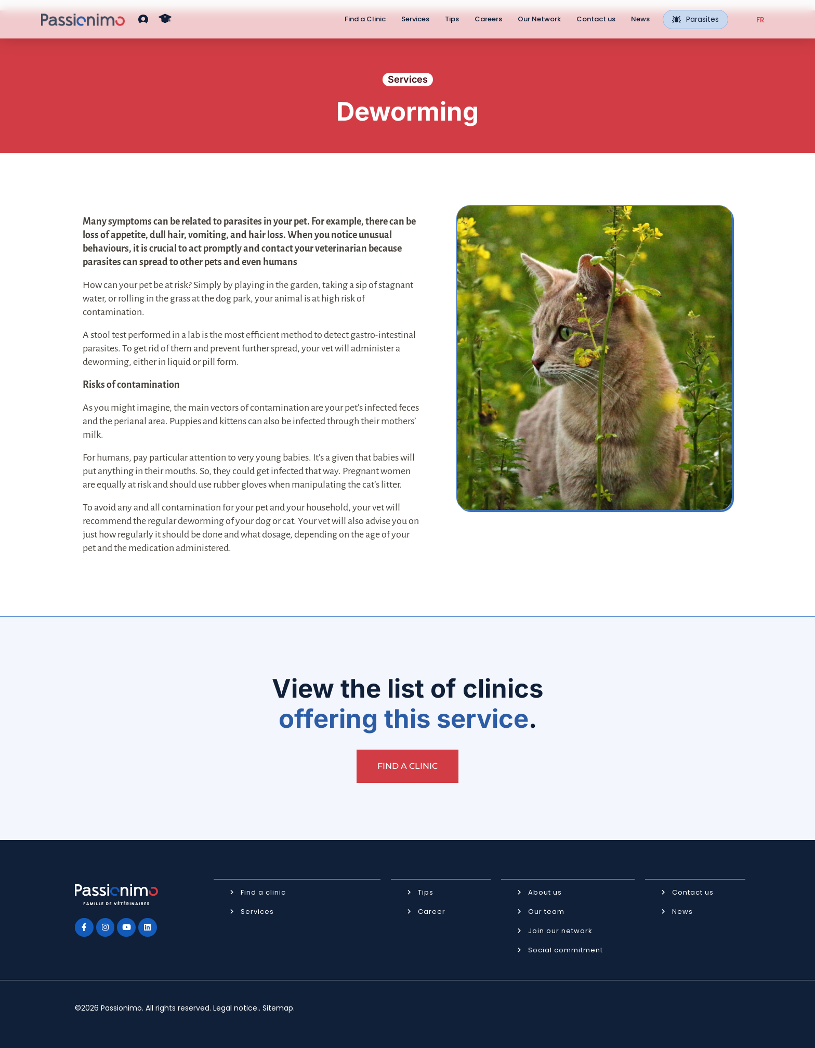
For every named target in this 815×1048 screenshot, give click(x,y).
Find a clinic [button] (263, 892)
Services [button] (257, 911)
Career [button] (431, 911)
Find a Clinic (365, 19)
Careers (488, 19)
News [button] (682, 911)
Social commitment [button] (565, 949)
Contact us (595, 19)
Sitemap (277, 1007)
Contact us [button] (693, 892)
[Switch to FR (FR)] (760, 20)
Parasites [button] (695, 19)
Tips (452, 19)
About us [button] (545, 892)
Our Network (539, 19)
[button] (143, 19)
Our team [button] (546, 911)
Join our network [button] (560, 930)
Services (415, 19)
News (640, 19)
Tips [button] (425, 892)
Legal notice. (236, 1007)
